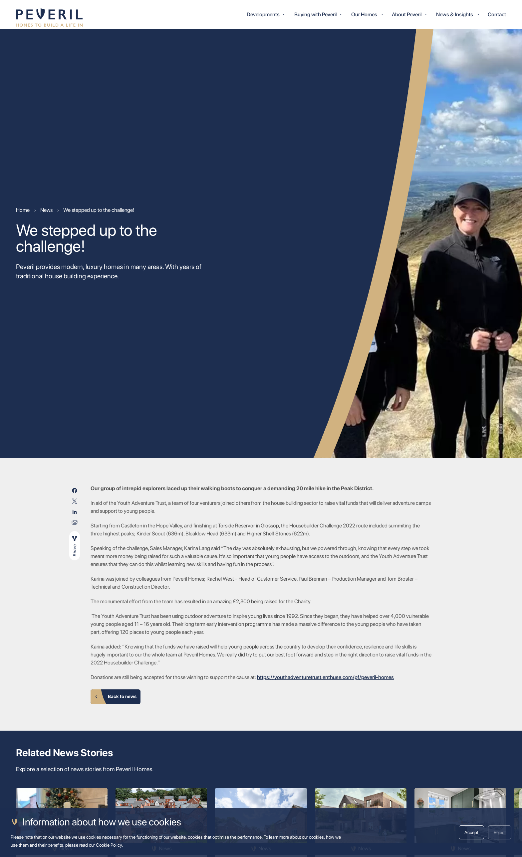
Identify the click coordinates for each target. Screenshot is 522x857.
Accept (471, 832)
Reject (500, 832)
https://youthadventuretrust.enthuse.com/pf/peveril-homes (325, 677)
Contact (497, 14)
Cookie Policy (109, 845)
